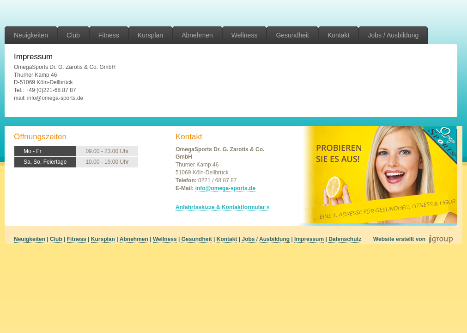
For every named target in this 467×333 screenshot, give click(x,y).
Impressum (309, 239)
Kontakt (338, 35)
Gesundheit (292, 35)
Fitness (108, 35)
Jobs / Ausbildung (393, 35)
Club (73, 35)
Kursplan (150, 35)
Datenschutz (344, 239)
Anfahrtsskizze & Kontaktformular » (222, 207)
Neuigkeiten (31, 35)
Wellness (244, 35)
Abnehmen (197, 35)
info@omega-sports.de (225, 188)
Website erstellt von (399, 239)
